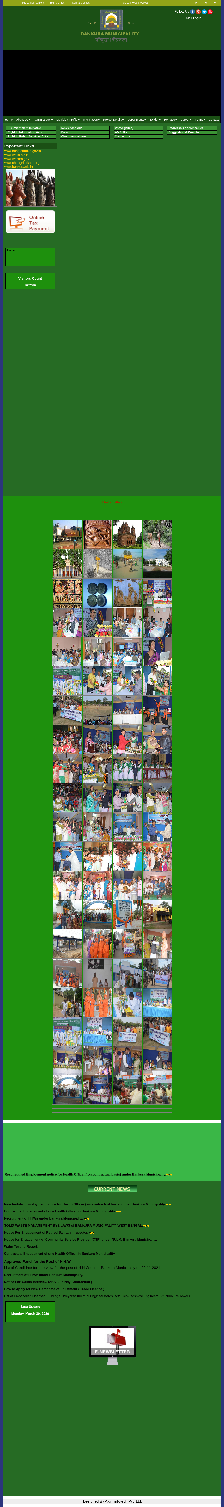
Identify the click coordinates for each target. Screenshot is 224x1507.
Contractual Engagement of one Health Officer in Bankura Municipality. (60, 1211)
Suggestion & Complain (185, 132)
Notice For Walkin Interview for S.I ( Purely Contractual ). (49, 1282)
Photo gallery (124, 128)
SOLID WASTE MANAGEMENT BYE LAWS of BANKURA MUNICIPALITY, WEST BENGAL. (73, 1225)
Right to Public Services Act (28, 136)
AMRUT (121, 132)
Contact (214, 119)
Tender (155, 119)
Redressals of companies (186, 128)
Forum (65, 132)
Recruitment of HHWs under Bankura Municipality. (43, 1218)
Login (11, 250)
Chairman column (73, 136)
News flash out (71, 128)
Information (91, 119)
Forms (200, 119)
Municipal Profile (68, 119)
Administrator (43, 119)
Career (185, 119)
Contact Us (122, 136)
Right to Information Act (25, 132)
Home (9, 119)
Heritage (170, 119)
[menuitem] (9, 119)
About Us (23, 119)
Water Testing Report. (21, 1246)
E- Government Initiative (24, 128)
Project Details (113, 119)
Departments (136, 119)
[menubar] (111, 119)
